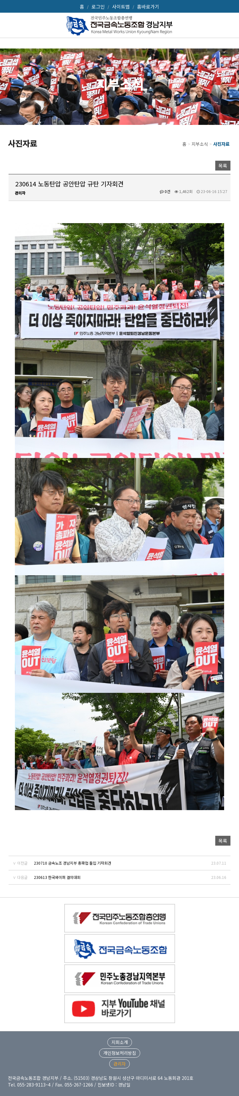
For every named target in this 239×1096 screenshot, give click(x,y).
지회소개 (119, 1042)
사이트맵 (121, 6)
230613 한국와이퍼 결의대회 (57, 877)
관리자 (119, 1064)
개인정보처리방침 (119, 1053)
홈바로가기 (148, 6)
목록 (222, 165)
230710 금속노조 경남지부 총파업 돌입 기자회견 (72, 863)
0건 (165, 191)
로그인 (98, 6)
